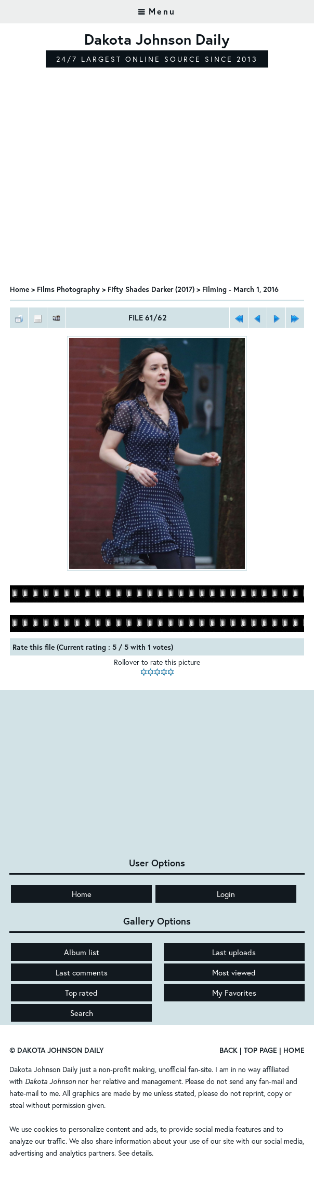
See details (135, 1153)
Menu (162, 11)
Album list (81, 952)
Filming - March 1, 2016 (240, 289)
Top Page (260, 1050)
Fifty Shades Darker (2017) (151, 289)
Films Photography (68, 289)
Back (228, 1050)
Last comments (82, 972)
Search (81, 1013)
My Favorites (234, 992)
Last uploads (234, 952)
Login (226, 894)
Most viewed (234, 972)
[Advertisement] (157, 197)
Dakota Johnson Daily (43, 1069)
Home (19, 289)
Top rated (81, 992)
